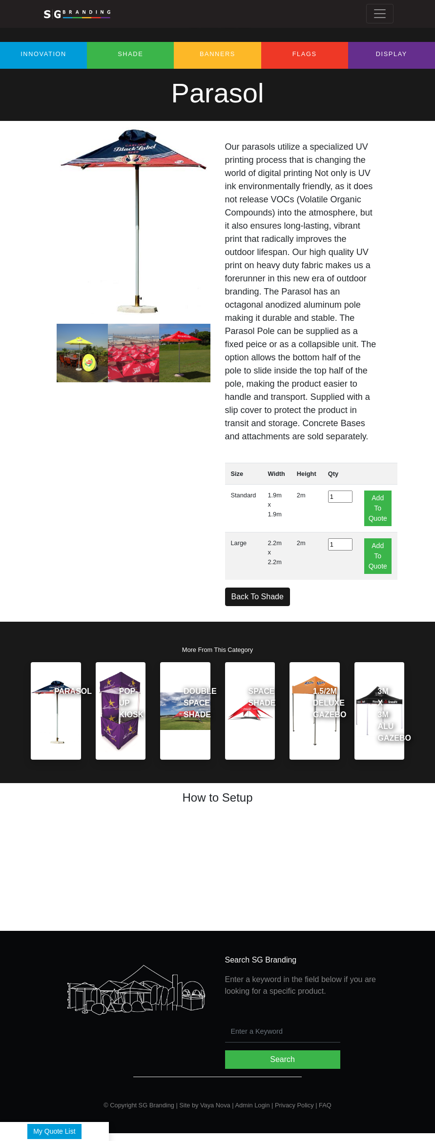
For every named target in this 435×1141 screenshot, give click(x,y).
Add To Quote (378, 508)
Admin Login (252, 1105)
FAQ (325, 1105)
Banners (217, 54)
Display (391, 54)
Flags (304, 54)
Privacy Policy (294, 1105)
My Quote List (54, 1131)
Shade (130, 54)
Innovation (43, 54)
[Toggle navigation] (380, 13)
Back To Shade (257, 596)
